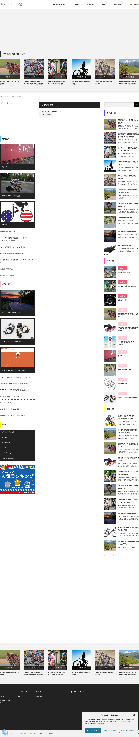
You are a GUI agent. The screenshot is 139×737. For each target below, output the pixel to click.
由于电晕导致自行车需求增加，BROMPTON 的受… (128, 191)
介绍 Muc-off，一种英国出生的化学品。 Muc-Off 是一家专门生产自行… (128, 183)
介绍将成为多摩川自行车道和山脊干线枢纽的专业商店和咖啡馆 (33, 83)
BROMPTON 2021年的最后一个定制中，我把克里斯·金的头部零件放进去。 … (128, 212)
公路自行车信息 (10, 77)
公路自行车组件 (122, 300)
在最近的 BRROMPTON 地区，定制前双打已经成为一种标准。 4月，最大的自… (128, 170)
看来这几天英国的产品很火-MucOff (104, 83)
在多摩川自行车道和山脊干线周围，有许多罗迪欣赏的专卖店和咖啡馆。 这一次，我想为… (128, 142)
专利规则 (4, 225)
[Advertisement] (69, 33)
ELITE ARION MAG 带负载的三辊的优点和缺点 (14, 390)
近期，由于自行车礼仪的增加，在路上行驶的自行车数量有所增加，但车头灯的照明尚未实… (128, 251)
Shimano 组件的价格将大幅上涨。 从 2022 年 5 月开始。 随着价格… (128, 155)
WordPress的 (117, 4)
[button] (134, 715)
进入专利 (4, 167)
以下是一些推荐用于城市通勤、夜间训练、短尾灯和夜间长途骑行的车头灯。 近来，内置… (128, 223)
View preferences (127, 730)
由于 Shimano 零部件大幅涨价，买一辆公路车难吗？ (56, 83)
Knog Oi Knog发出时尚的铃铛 (11, 341)
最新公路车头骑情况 (6, 269)
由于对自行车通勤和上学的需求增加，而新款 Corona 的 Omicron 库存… (127, 198)
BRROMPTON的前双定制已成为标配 (81, 83)
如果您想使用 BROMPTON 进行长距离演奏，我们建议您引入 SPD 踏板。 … (128, 480)
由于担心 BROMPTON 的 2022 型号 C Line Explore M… (128, 548)
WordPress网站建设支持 (5, 701)
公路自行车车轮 (122, 384)
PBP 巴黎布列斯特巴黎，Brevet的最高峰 (12, 247)
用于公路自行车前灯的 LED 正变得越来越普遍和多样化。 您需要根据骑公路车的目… (128, 237)
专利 (103, 4)
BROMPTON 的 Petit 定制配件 (11, 196)
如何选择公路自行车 (59, 4)
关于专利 (76, 4)
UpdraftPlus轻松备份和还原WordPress (12, 253)
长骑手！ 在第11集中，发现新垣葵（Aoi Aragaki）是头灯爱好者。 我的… (127, 424)
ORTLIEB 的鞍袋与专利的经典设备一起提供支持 (15, 377)
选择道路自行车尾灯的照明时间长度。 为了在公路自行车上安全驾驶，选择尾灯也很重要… (128, 466)
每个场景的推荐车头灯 (7, 275)
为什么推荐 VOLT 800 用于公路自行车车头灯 (14, 383)
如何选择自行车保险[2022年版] (9, 409)
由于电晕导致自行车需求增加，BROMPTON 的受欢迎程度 (129, 83)
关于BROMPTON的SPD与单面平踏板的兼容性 (128, 473)
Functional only (110, 730)
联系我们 (42, 733)
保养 (33, 77)
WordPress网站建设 (8, 458)
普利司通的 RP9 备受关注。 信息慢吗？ (9, 83)
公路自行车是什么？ (124, 272)
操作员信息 (33, 733)
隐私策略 (23, 733)
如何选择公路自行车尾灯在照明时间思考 (12, 415)
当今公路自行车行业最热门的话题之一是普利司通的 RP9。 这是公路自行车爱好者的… (128, 128)
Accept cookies (93, 730)
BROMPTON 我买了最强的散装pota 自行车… (128, 543)
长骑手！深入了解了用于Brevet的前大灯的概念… (126, 417)
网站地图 (51, 733)
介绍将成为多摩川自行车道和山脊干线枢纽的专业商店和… (128, 135)
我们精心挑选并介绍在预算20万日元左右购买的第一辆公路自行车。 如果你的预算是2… (128, 535)
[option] (12, 72)
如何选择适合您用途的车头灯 (9, 231)
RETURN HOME (46, 115)
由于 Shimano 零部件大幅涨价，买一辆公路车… (127, 149)
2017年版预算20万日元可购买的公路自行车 (128, 529)
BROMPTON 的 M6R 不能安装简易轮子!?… (128, 205)
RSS (12, 734)
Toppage (2, 691)
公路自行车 (90, 4)
